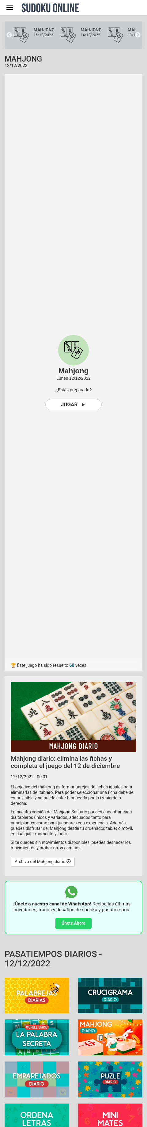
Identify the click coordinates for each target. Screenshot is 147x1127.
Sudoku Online (50, 7)
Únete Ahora (73, 923)
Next (138, 35)
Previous (9, 35)
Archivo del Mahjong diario (43, 861)
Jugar (73, 404)
